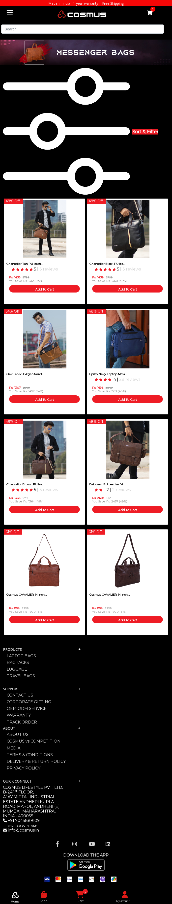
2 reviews (121, 489)
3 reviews (48, 269)
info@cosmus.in (23, 830)
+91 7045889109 (23, 822)
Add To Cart (44, 289)
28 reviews (129, 379)
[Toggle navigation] (9, 11)
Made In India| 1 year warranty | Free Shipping (86, 3)
